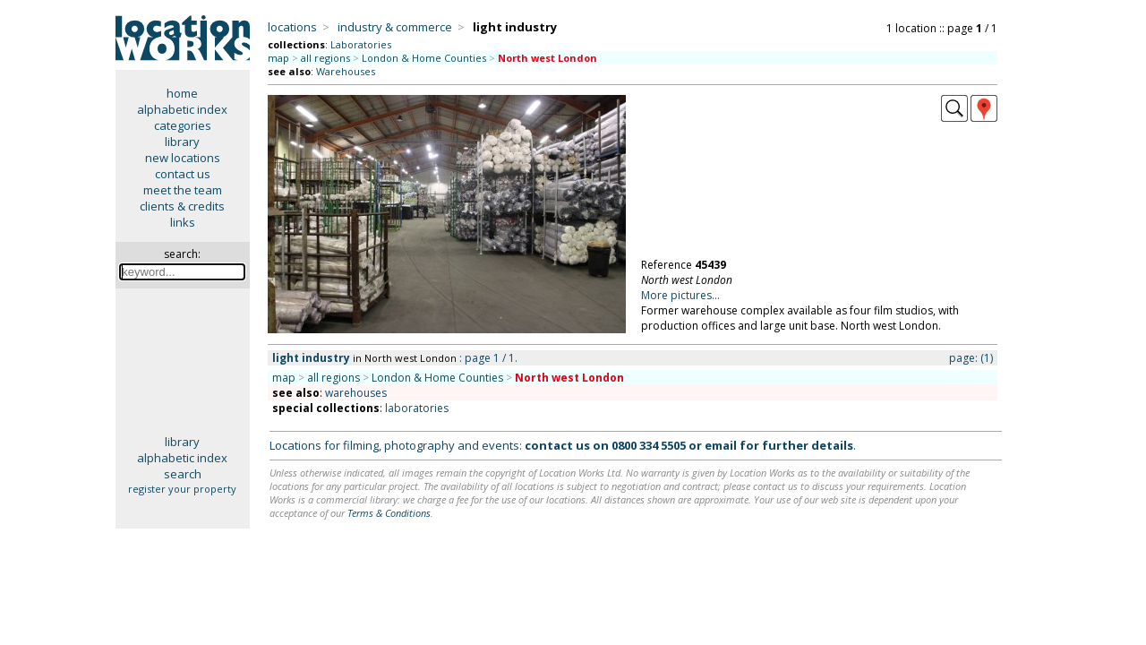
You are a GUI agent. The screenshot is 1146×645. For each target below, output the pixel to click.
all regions (325, 57)
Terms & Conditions (389, 513)
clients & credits (182, 206)
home (182, 93)
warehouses (356, 392)
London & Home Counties (424, 57)
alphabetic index (182, 109)
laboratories (417, 408)
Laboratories (360, 44)
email (721, 445)
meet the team (182, 190)
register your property (182, 488)
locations (292, 27)
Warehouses (345, 71)
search (182, 474)
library (182, 141)
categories (182, 125)
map (278, 57)
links (182, 222)
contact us (182, 174)
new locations (182, 158)
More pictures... (680, 295)
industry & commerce (395, 27)
